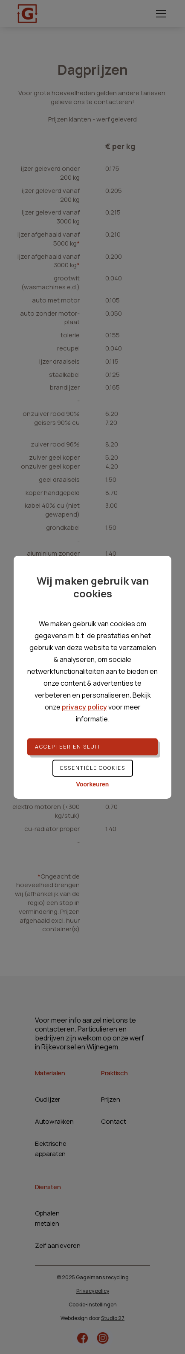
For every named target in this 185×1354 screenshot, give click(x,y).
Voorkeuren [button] (92, 784)
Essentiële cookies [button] (92, 768)
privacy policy (84, 707)
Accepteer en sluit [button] (68, 746)
